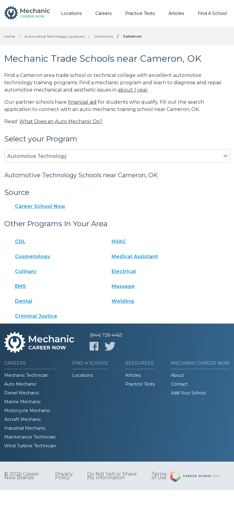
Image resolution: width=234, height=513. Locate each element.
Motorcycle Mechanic (27, 410)
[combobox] (113, 164)
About (177, 375)
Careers (103, 13)
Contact (179, 384)
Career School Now (40, 206)
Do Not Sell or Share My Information (112, 476)
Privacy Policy (64, 476)
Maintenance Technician (30, 437)
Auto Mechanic (20, 384)
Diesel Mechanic (21, 393)
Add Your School (188, 393)
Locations (71, 13)
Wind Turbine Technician (30, 446)
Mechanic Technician (26, 375)
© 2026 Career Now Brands (21, 476)
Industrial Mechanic (25, 428)
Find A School (212, 13)
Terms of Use (159, 476)
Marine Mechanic (22, 401)
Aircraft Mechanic (22, 419)
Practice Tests (140, 13)
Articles (176, 13)
